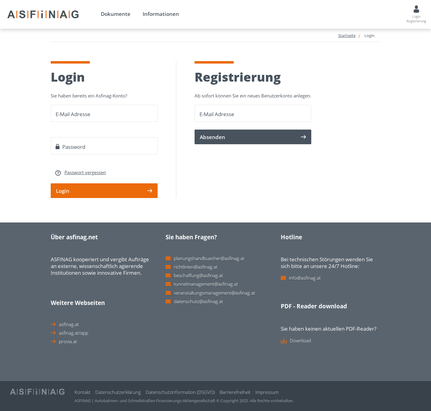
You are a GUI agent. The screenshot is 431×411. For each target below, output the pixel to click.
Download (300, 340)
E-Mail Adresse (73, 114)
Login (369, 35)
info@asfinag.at (305, 278)
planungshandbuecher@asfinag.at (209, 258)
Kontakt (82, 392)
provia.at (68, 341)
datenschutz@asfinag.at (198, 301)
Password (70, 146)
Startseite (347, 35)
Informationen (161, 13)
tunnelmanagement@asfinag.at (206, 284)
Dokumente (115, 13)
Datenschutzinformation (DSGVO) (180, 392)
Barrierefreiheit (235, 392)
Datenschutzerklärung (118, 392)
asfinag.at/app (73, 333)
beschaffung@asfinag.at (198, 275)
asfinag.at (69, 324)
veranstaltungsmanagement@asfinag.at (214, 293)
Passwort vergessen (85, 172)
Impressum (267, 392)
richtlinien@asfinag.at (195, 267)
